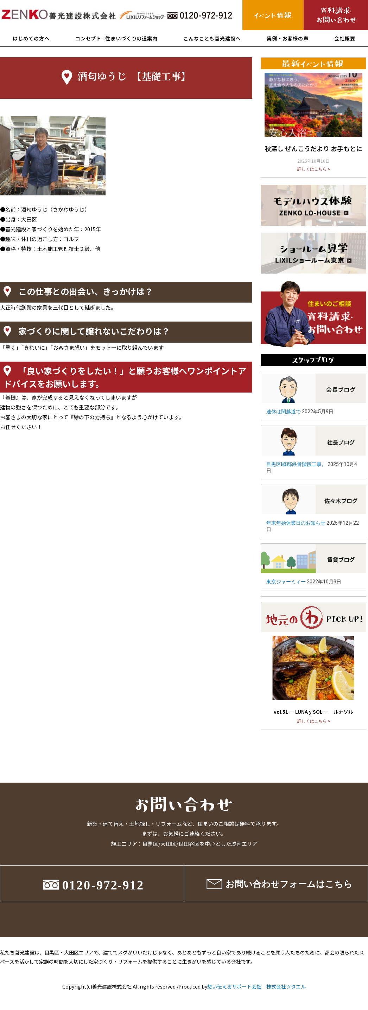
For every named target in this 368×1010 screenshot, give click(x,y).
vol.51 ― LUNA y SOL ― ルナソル (313, 711)
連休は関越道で (283, 411)
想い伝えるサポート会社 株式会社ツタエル (256, 986)
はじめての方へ (31, 38)
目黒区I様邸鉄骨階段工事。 (296, 464)
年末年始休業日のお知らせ (295, 523)
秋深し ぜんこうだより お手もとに (313, 148)
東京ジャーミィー (286, 581)
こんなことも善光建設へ (212, 38)
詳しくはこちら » (313, 169)
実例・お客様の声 (288, 38)
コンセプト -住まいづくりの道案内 (116, 38)
